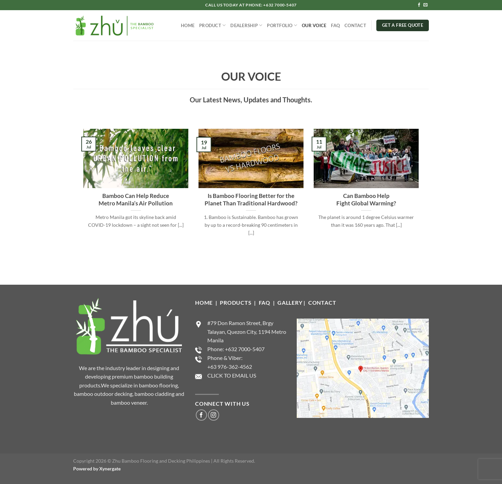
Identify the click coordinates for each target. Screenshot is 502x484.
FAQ (335, 25)
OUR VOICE (314, 25)
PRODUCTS (236, 302)
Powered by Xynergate (97, 468)
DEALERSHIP (246, 25)
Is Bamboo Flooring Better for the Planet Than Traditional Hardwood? (251, 200)
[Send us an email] (425, 5)
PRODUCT (212, 25)
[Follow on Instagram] (213, 415)
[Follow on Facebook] (419, 5)
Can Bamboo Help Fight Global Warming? (366, 200)
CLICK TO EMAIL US (231, 375)
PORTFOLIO (282, 25)
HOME (187, 25)
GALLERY (289, 302)
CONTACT (355, 25)
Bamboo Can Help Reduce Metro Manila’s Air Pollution (136, 200)
